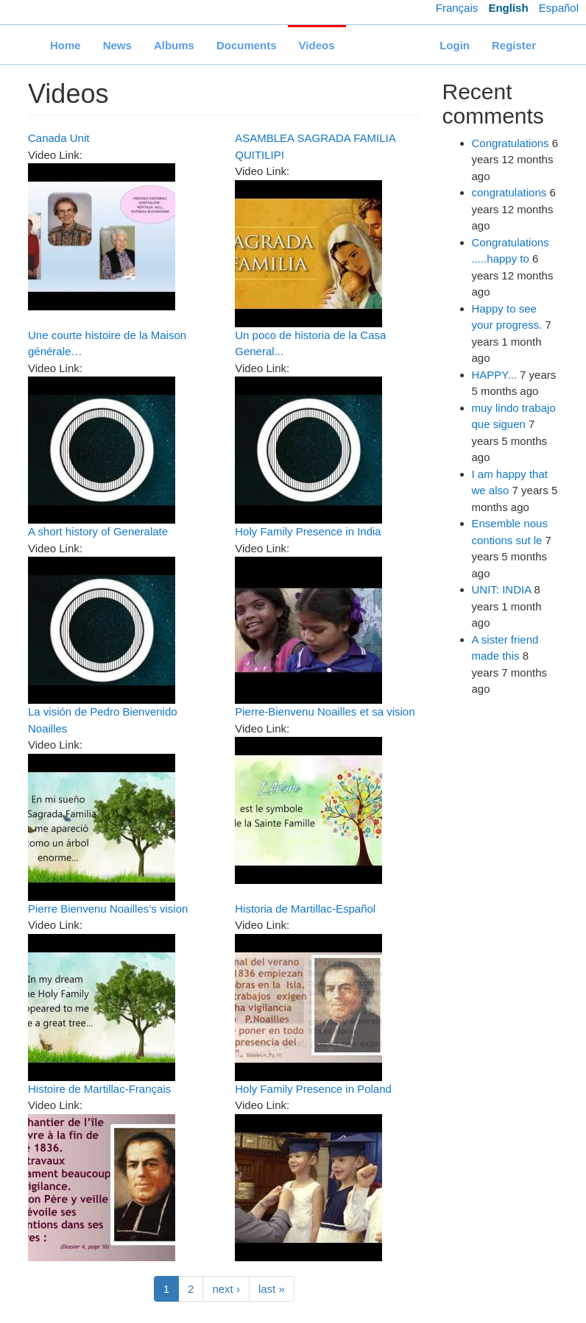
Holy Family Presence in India (308, 531)
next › (226, 1289)
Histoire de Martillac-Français (99, 1089)
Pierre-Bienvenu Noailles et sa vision (324, 711)
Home (65, 45)
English (508, 7)
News (117, 45)
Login (455, 45)
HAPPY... (494, 374)
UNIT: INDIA (502, 589)
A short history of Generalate (98, 531)
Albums (174, 45)
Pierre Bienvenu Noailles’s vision (108, 908)
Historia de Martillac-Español (305, 908)
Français (457, 7)
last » (271, 1289)
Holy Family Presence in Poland (313, 1089)
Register (514, 45)
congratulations (509, 192)
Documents (246, 45)
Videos (317, 45)
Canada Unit (58, 138)
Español (559, 7)
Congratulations (510, 143)
